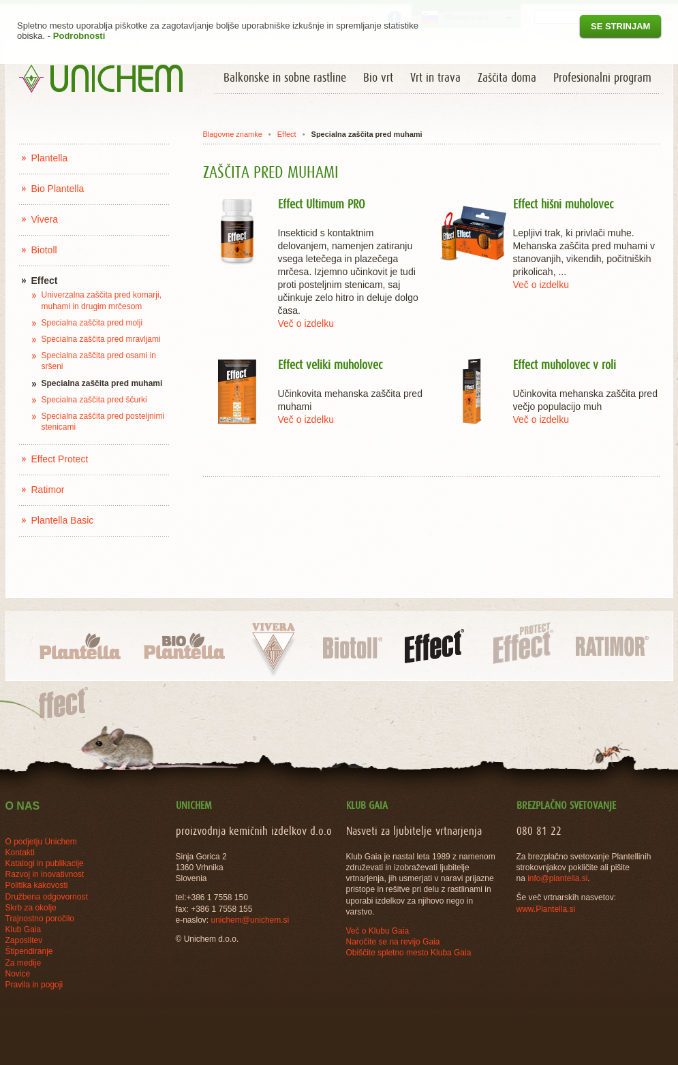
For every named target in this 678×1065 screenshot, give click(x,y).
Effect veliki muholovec (330, 366)
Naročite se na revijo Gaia (393, 942)
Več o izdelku (306, 323)
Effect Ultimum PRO (321, 205)
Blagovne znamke (232, 134)
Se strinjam (620, 26)
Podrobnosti (79, 36)
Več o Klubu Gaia (378, 931)
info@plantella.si (557, 878)
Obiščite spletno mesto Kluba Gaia (409, 952)
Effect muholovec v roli (564, 366)
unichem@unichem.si (250, 920)
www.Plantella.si (546, 909)
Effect (286, 134)
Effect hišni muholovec (563, 205)
